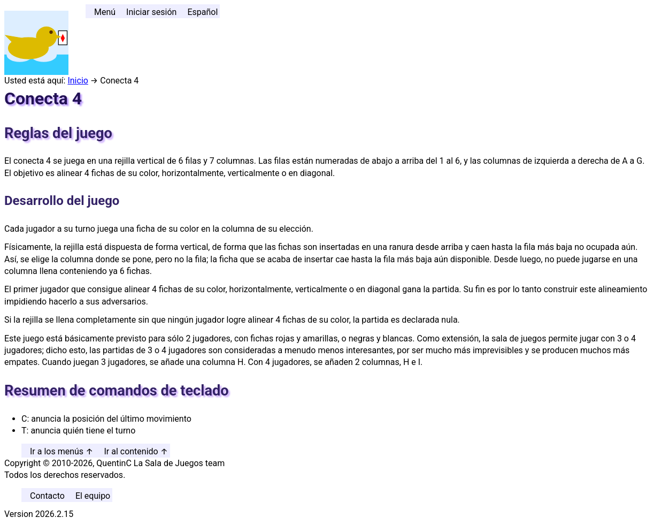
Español (202, 12)
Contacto (47, 496)
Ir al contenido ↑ (136, 451)
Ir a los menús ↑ (61, 451)
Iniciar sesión (151, 12)
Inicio (77, 80)
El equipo (92, 496)
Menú (105, 12)
